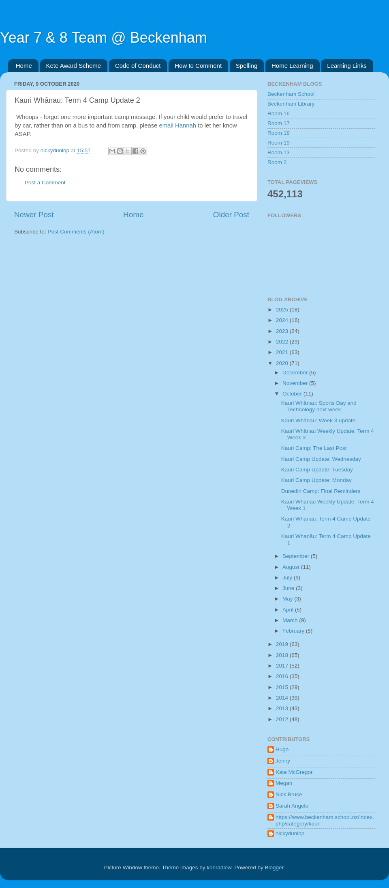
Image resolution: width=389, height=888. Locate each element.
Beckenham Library (290, 104)
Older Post (231, 214)
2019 (283, 644)
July (288, 578)
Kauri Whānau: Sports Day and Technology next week (319, 406)
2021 (283, 352)
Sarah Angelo (292, 806)
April (288, 610)
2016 (283, 676)
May (288, 599)
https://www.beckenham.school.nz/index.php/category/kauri (325, 820)
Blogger (274, 867)
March (290, 620)
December (295, 372)
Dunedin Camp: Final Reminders (321, 491)
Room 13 (278, 152)
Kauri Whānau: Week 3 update (318, 420)
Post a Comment (45, 182)
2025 (283, 310)
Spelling (246, 65)
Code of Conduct (138, 65)
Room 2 (276, 162)
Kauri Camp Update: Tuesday (317, 470)
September (296, 556)
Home (24, 65)
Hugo (282, 749)
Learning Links (347, 65)
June (289, 588)
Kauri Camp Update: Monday (316, 480)
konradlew (219, 867)
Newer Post (34, 214)
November (295, 383)
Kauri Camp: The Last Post (314, 448)
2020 (283, 363)
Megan (284, 783)
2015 (283, 687)
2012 (283, 719)
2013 (283, 708)
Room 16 (278, 113)
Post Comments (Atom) (76, 232)
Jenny (283, 761)
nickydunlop (290, 833)
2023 (283, 331)
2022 (283, 342)
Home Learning (292, 65)
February (294, 631)
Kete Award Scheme (73, 65)
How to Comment (198, 65)
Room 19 (278, 143)
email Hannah (178, 125)
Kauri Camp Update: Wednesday (321, 459)
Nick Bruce (289, 794)
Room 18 (278, 133)
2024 (283, 320)
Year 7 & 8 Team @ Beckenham (103, 37)
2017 (283, 666)
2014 (283, 698)
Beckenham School (290, 94)
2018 (283, 655)
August (291, 567)
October (293, 394)
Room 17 (278, 123)
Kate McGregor (294, 772)
